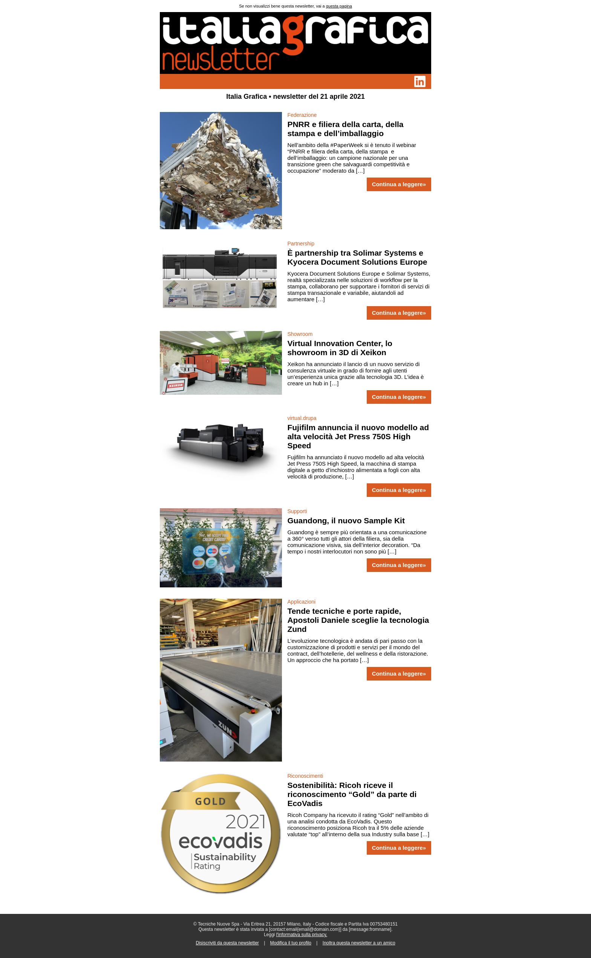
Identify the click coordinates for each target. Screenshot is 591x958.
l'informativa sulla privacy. (301, 934)
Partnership (300, 244)
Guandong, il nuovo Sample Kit (346, 520)
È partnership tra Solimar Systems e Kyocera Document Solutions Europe (357, 257)
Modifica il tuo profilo (290, 943)
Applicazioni (301, 602)
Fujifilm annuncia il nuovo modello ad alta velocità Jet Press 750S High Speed (358, 436)
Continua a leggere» (399, 184)
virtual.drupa (301, 418)
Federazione (302, 115)
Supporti (297, 511)
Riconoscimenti (305, 776)
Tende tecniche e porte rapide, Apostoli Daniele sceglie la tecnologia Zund (358, 620)
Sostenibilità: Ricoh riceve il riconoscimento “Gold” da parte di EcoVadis (351, 794)
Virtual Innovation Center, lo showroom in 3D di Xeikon (339, 348)
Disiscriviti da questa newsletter (227, 943)
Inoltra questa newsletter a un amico (359, 943)
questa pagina (339, 6)
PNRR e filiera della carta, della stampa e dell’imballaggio (345, 129)
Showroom (299, 334)
